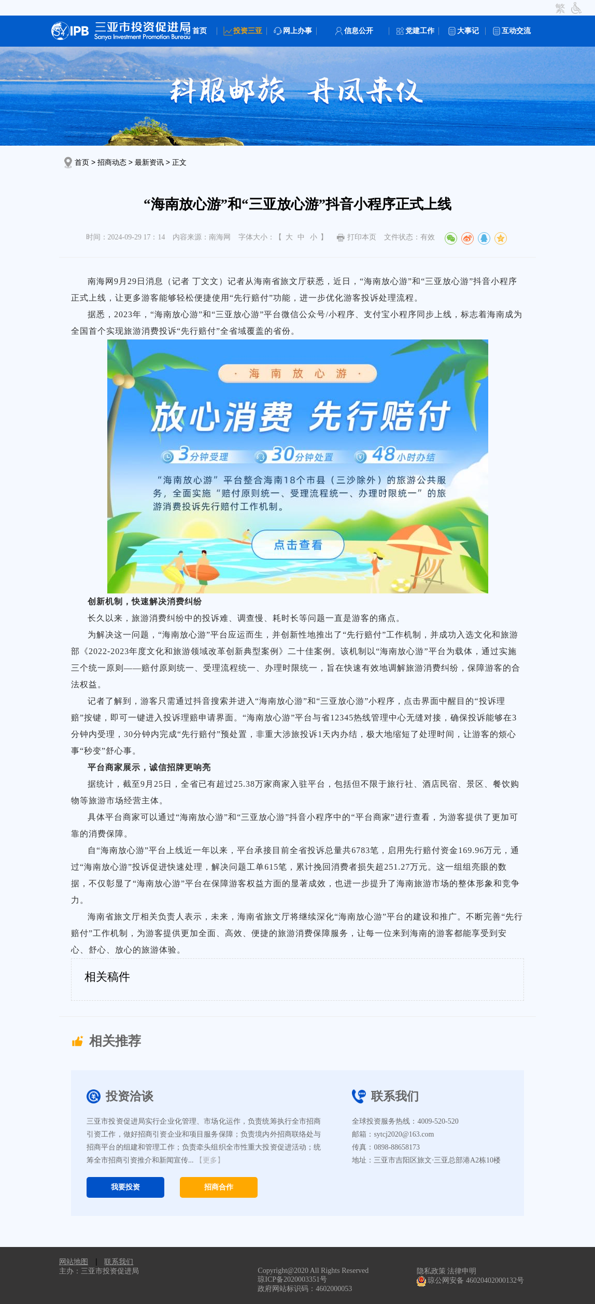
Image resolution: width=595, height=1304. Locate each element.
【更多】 (209, 1160)
